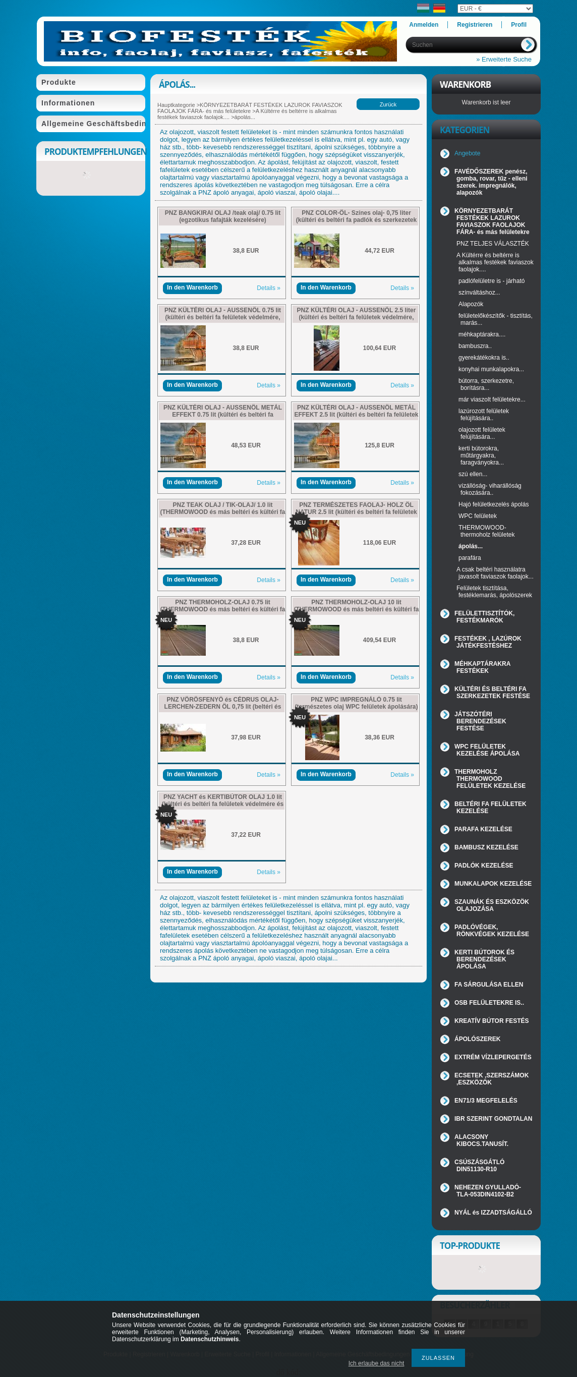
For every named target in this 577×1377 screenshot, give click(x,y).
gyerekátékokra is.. (483, 357)
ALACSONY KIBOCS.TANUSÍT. (481, 1140)
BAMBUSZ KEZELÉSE (486, 847)
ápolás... (470, 546)
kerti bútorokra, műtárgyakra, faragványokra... (481, 455)
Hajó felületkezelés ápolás (493, 504)
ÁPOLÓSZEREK (477, 1039)
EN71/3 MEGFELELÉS (485, 1100)
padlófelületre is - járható (491, 280)
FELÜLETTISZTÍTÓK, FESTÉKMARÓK (484, 617)
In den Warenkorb (192, 287)
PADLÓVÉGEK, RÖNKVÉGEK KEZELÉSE (491, 931)
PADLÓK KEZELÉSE (483, 865)
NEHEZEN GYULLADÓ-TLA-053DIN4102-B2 (487, 1191)
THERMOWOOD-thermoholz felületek (486, 531)
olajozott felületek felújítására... (481, 433)
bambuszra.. (475, 346)
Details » (268, 288)
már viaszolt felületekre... (492, 399)
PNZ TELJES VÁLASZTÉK (492, 243)
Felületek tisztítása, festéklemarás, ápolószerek (494, 592)
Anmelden (423, 24)
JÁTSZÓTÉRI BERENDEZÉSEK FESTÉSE (480, 721)
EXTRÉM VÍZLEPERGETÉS (493, 1057)
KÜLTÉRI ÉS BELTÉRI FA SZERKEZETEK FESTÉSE (492, 692)
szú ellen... (472, 474)
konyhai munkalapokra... (491, 369)
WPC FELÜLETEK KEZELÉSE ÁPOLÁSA (487, 750)
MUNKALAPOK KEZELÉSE (493, 883)
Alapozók (470, 304)
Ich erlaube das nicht (377, 1363)
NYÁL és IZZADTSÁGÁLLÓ (493, 1212)
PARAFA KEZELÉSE (483, 829)
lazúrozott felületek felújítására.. (483, 415)
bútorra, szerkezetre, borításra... (486, 384)
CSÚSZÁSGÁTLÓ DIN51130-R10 (479, 1166)
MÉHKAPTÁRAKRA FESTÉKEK (482, 667)
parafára (469, 557)
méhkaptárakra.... (481, 334)
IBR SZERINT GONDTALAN (493, 1118)
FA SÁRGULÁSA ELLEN (488, 984)
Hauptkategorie (176, 105)
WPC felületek (477, 516)
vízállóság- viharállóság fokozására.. (490, 489)
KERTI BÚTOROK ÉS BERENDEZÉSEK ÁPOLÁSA (484, 959)
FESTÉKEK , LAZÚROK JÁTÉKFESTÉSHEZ (488, 642)
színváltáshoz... (479, 292)
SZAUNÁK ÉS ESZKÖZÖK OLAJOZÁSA (491, 905)
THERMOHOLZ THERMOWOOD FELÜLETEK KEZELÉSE (490, 778)
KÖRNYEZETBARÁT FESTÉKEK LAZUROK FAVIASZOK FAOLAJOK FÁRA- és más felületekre (249, 108)
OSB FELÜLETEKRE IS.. (489, 1002)
